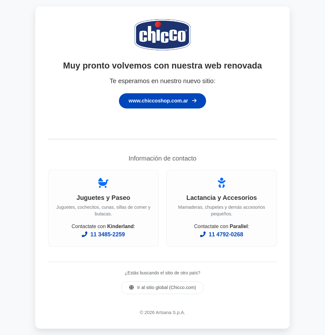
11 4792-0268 (221, 234)
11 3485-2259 (103, 234)
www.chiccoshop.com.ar (162, 100)
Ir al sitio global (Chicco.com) (162, 287)
